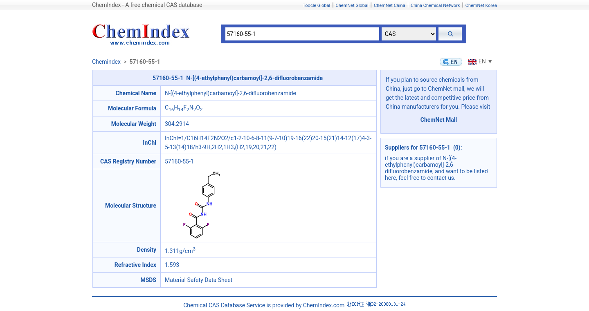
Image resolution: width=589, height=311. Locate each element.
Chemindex (106, 61)
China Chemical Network (435, 5)
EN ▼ (479, 61)
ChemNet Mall (438, 119)
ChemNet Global (352, 5)
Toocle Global (316, 5)
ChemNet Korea (481, 5)
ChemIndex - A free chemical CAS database (147, 5)
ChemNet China (389, 5)
